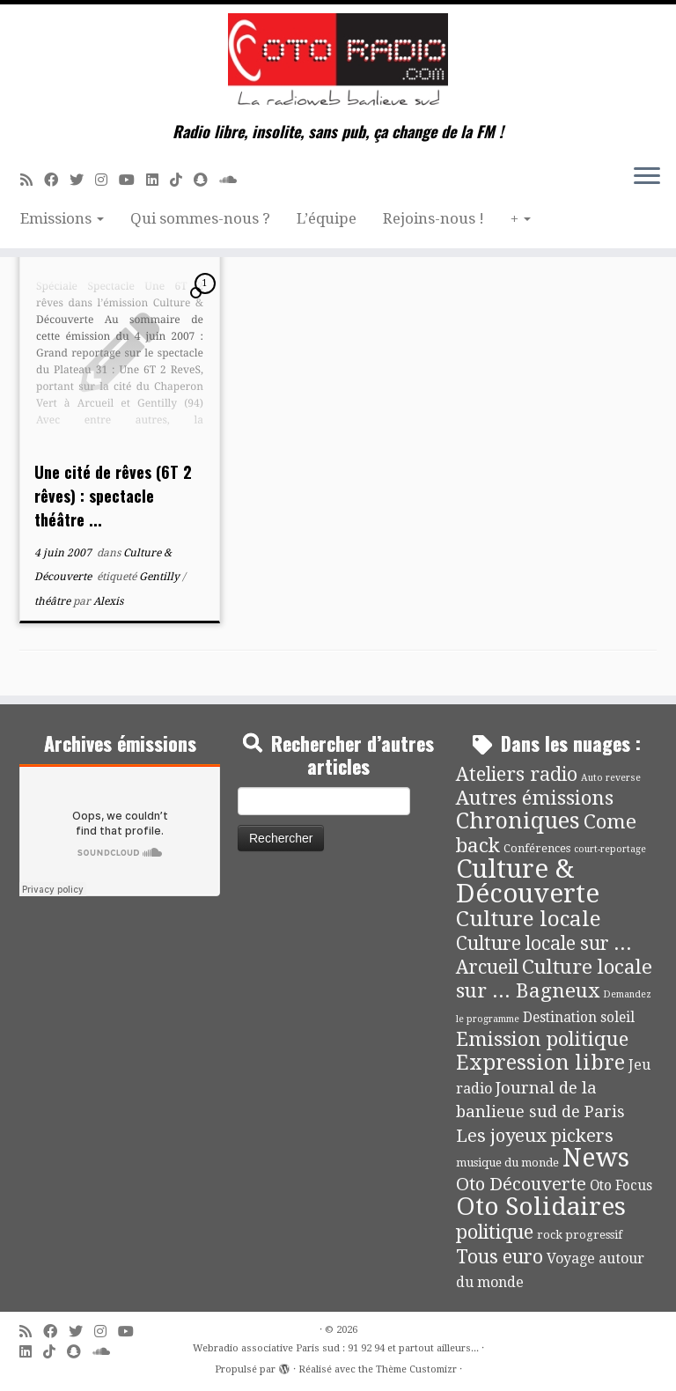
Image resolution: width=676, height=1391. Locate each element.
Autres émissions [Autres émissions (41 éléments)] (535, 797)
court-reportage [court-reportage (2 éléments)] (610, 849)
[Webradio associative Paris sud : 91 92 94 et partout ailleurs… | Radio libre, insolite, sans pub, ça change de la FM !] (338, 63)
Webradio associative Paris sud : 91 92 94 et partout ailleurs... (336, 1348)
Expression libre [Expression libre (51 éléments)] (540, 1062)
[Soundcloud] (233, 180)
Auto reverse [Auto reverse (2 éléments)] (611, 778)
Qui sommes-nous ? (200, 218)
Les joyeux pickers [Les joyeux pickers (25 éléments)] (535, 1135)
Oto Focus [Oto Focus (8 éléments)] (621, 1186)
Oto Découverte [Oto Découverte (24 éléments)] (521, 1184)
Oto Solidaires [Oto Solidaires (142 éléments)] (541, 1206)
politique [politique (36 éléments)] (494, 1232)
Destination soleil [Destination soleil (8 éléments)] (579, 1018)
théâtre (53, 601)
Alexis (108, 601)
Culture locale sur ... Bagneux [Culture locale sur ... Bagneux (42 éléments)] (554, 978)
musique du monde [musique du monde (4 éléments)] (507, 1162)
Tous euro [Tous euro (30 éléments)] (499, 1257)
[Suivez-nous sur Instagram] (107, 180)
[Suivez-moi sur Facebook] (57, 180)
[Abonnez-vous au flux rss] (32, 180)
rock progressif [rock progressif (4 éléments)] (579, 1234)
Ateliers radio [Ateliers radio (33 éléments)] (516, 774)
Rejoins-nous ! (433, 218)
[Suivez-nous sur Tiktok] (182, 180)
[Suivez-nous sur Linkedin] (158, 180)
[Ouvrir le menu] (647, 177)
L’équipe (326, 218)
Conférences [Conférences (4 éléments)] (536, 848)
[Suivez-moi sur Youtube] (132, 180)
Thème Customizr (416, 1369)
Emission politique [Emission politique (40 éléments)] (542, 1038)
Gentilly (160, 576)
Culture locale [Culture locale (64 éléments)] (528, 918)
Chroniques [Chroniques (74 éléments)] (518, 821)
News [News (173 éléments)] (595, 1158)
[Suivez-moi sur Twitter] (82, 180)
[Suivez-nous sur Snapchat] (206, 180)
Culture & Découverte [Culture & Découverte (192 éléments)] (527, 881)
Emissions (62, 218)
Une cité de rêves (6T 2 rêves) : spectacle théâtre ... (113, 495)
